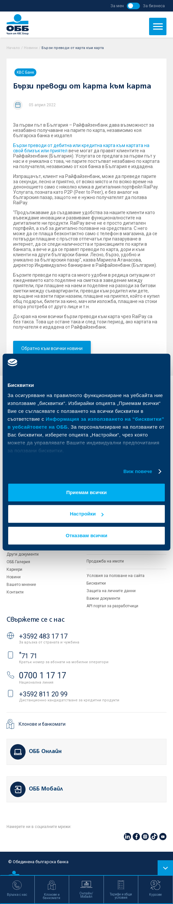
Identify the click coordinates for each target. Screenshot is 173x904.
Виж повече (137, 471)
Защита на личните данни (111, 591)
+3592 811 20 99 (43, 694)
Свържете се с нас (35, 620)
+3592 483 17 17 (43, 636)
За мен (117, 5)
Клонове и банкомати (42, 724)
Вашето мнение (21, 584)
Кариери (14, 569)
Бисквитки (96, 583)
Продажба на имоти (105, 561)
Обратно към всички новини (52, 348)
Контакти (15, 592)
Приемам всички (86, 492)
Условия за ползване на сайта (115, 575)
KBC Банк (25, 72)
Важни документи (103, 598)
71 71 (28, 656)
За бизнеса (154, 5)
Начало (13, 48)
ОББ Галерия (18, 562)
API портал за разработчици (112, 606)
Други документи (23, 554)
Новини (31, 48)
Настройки (87, 513)
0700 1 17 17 (42, 675)
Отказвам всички (86, 535)
